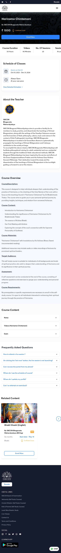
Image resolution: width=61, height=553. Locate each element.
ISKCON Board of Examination (12, 496)
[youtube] (20, 534)
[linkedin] (9, 534)
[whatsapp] (17, 534)
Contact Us (5, 517)
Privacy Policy (6, 525)
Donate (56, 2)
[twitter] (13, 534)
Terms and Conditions (9, 521)
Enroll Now (30, 37)
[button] (57, 8)
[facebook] (6, 534)
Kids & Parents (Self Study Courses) (13, 506)
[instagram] (3, 534)
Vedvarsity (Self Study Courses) (12, 499)
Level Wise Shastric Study (10, 510)
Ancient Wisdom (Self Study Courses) (14, 503)
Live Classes (6, 514)
